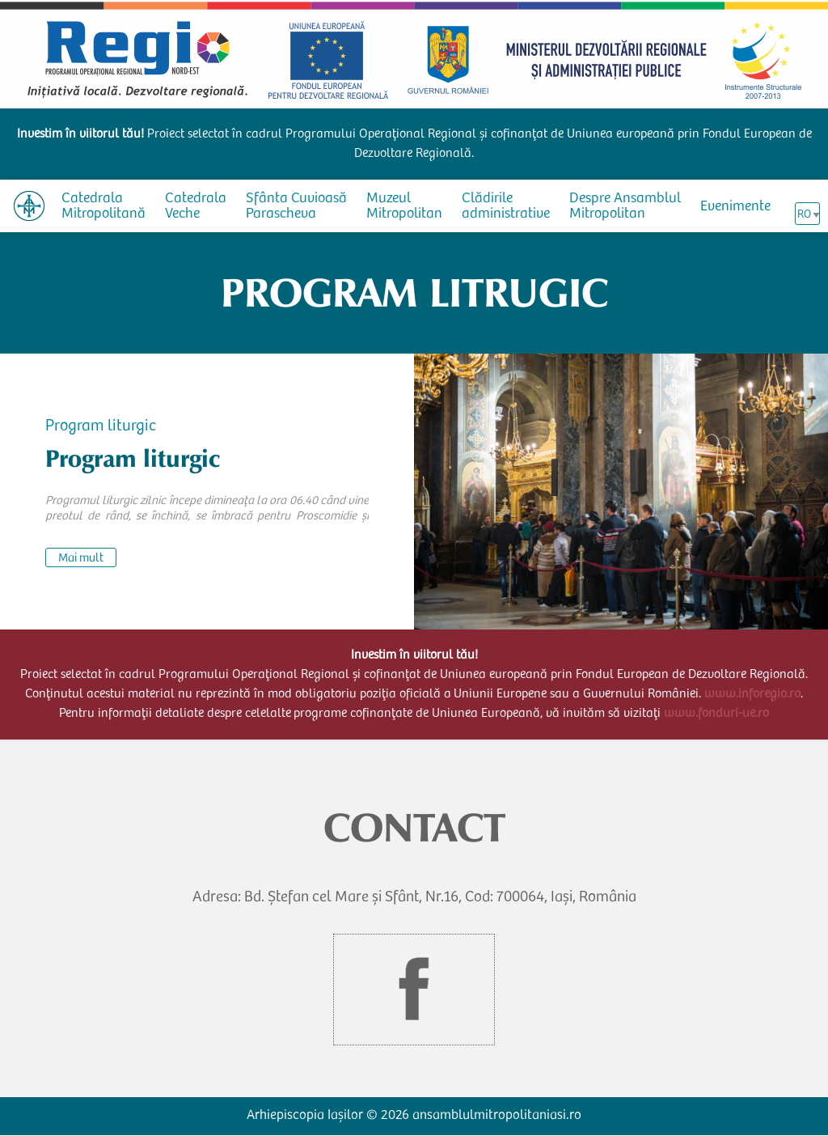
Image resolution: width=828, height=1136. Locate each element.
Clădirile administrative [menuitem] (506, 207)
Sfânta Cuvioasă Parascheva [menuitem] (296, 207)
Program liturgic (100, 427)
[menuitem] (29, 206)
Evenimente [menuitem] (735, 207)
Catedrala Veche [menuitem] (195, 207)
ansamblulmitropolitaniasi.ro (496, 1116)
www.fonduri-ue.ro (716, 713)
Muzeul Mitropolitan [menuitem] (404, 207)
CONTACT (414, 828)
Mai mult (81, 559)
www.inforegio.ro (752, 694)
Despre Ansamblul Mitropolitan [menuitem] (625, 207)
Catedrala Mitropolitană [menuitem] (103, 207)
